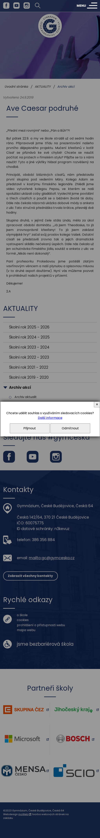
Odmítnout (70, 428)
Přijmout (29, 428)
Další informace (50, 418)
